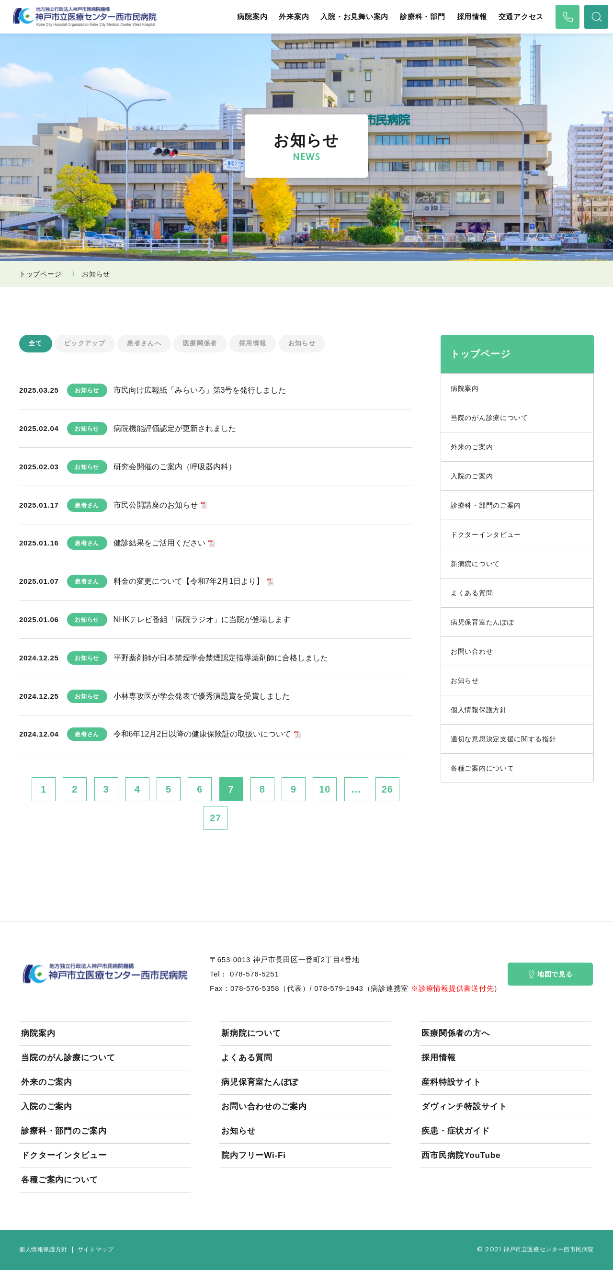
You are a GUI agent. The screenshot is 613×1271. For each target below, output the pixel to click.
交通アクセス (521, 17)
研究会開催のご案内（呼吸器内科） (175, 467)
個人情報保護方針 (479, 710)
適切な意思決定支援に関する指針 (503, 739)
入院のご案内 (472, 476)
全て (36, 344)
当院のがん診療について (489, 417)
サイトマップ (96, 1251)
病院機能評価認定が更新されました (175, 429)
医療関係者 (208, 344)
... (356, 790)
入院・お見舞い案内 (354, 17)
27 (215, 819)
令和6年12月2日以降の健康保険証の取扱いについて (203, 735)
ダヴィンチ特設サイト (464, 1107)
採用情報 (472, 17)
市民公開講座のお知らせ (156, 505)
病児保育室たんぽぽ (482, 622)
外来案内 (294, 17)
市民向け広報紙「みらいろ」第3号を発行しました (200, 391)
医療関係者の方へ (455, 1034)
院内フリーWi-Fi (253, 1156)
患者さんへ (149, 344)
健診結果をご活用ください (159, 544)
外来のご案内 (472, 447)
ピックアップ (87, 344)
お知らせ (314, 344)
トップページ (40, 274)
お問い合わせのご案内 (264, 1107)
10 (324, 790)
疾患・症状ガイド (455, 1131)
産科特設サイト (451, 1083)
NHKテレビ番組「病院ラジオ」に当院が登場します (202, 620)
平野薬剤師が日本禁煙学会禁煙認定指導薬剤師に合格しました (221, 658)
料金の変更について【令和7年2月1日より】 (189, 582)
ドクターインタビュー (486, 534)
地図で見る (550, 975)
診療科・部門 (422, 17)
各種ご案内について (482, 768)
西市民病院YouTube (460, 1156)
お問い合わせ (472, 651)
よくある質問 (472, 593)
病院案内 (252, 17)
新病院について (475, 563)
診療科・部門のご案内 (486, 505)
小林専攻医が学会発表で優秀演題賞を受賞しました (202, 696)
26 (387, 790)
